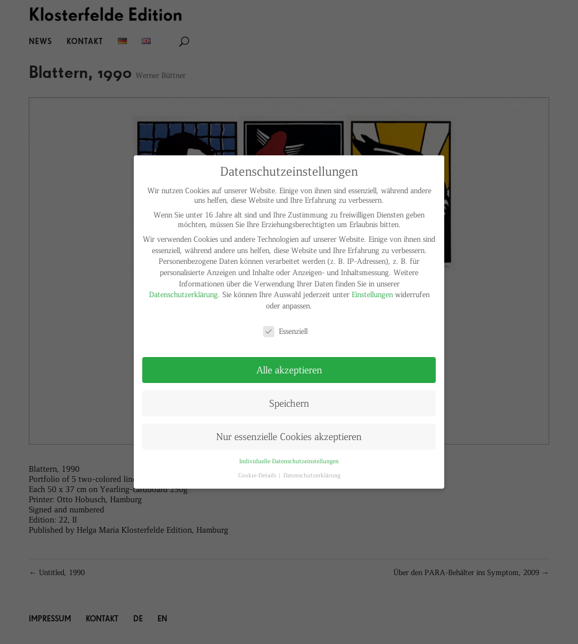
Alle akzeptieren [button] (289, 369)
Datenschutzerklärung (183, 294)
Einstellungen (372, 294)
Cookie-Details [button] (258, 474)
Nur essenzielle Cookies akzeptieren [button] (289, 436)
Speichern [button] (289, 403)
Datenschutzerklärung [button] (311, 474)
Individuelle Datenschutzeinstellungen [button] (289, 460)
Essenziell (285, 331)
